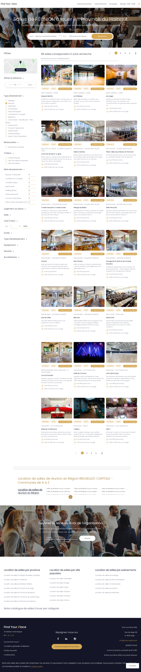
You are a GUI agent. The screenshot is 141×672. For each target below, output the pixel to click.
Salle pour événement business (45, 36)
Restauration (10, 142)
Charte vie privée (10, 650)
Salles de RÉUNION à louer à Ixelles (85, 491)
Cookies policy (9, 655)
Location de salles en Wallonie (15, 580)
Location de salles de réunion (106, 588)
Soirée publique (12, 133)
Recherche (102, 36)
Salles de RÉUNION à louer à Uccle (113, 494)
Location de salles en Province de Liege (19, 588)
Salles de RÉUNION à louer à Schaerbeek (114, 491)
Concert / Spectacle (14, 128)
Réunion (9, 103)
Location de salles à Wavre (60, 596)
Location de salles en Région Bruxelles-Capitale (22, 575)
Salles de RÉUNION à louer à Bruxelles (59, 494)
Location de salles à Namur (60, 591)
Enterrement (11, 125)
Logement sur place (13, 208)
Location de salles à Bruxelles (61, 578)
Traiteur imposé (12, 158)
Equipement (10, 245)
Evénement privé (100, 4)
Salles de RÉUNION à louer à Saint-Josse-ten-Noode (114, 488)
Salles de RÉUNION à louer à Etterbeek (59, 497)
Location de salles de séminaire (107, 592)
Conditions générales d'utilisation (16, 646)
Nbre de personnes (13, 169)
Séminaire (10, 106)
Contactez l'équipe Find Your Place (67, 647)
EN (13, 635)
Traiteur (7, 153)
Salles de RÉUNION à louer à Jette (85, 494)
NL (8, 635)
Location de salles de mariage (106, 575)
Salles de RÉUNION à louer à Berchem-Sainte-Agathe (59, 491)
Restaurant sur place (14, 147)
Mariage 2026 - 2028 (127, 4)
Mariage (9, 100)
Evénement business (84, 4)
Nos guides (113, 4)
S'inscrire (87, 538)
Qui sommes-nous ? (11, 642)
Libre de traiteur (12, 163)
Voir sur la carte (20, 70)
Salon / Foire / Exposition (16, 136)
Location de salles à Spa (59, 587)
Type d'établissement (14, 239)
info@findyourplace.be (128, 640)
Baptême (10, 117)
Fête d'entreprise (13, 111)
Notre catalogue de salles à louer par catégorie (31, 608)
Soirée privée (11, 131)
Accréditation (10, 257)
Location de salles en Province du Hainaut (20, 601)
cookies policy (37, 666)
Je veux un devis (65, 89)
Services (8, 251)
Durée (7, 232)
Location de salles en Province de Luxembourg (21, 597)
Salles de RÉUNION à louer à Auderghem (59, 488)
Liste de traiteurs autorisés (16, 160)
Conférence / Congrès (15, 114)
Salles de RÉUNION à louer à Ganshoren (86, 488)
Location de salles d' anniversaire (107, 584)
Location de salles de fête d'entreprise (109, 580)
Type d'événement (13, 95)
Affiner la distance (12, 78)
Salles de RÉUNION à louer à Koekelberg (86, 497)
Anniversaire (11, 109)
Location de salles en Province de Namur (19, 592)
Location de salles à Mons (59, 600)
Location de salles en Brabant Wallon (18, 584)
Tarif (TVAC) (9, 221)
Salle (6, 214)
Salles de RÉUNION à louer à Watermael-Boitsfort (114, 497)
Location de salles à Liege (59, 583)
